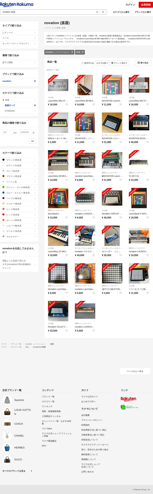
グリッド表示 (119, 63)
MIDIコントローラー (56, 135)
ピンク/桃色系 (19, 209)
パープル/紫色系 (19, 198)
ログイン (130, 4)
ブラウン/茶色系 (19, 176)
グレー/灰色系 (19, 171)
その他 (50, 97)
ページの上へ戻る (135, 371)
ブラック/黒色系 (19, 160)
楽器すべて (20, 105)
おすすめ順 (102, 63)
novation (19, 81)
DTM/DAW (20, 111)
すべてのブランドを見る (13, 471)
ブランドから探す (143, 12)
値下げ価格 (19, 62)
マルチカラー (19, 236)
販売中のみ (87, 63)
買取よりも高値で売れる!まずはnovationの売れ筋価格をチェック (19, 264)
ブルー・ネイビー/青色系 (19, 192)
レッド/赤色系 (19, 214)
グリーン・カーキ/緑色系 (19, 187)
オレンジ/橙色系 (19, 220)
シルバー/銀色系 (19, 225)
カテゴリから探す (121, 12)
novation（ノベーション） (59, 52)
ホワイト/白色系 (19, 165)
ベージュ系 (19, 181)
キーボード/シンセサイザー (112, 135)
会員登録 (146, 4)
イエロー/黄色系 (19, 203)
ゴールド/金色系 (19, 231)
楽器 (80, 52)
